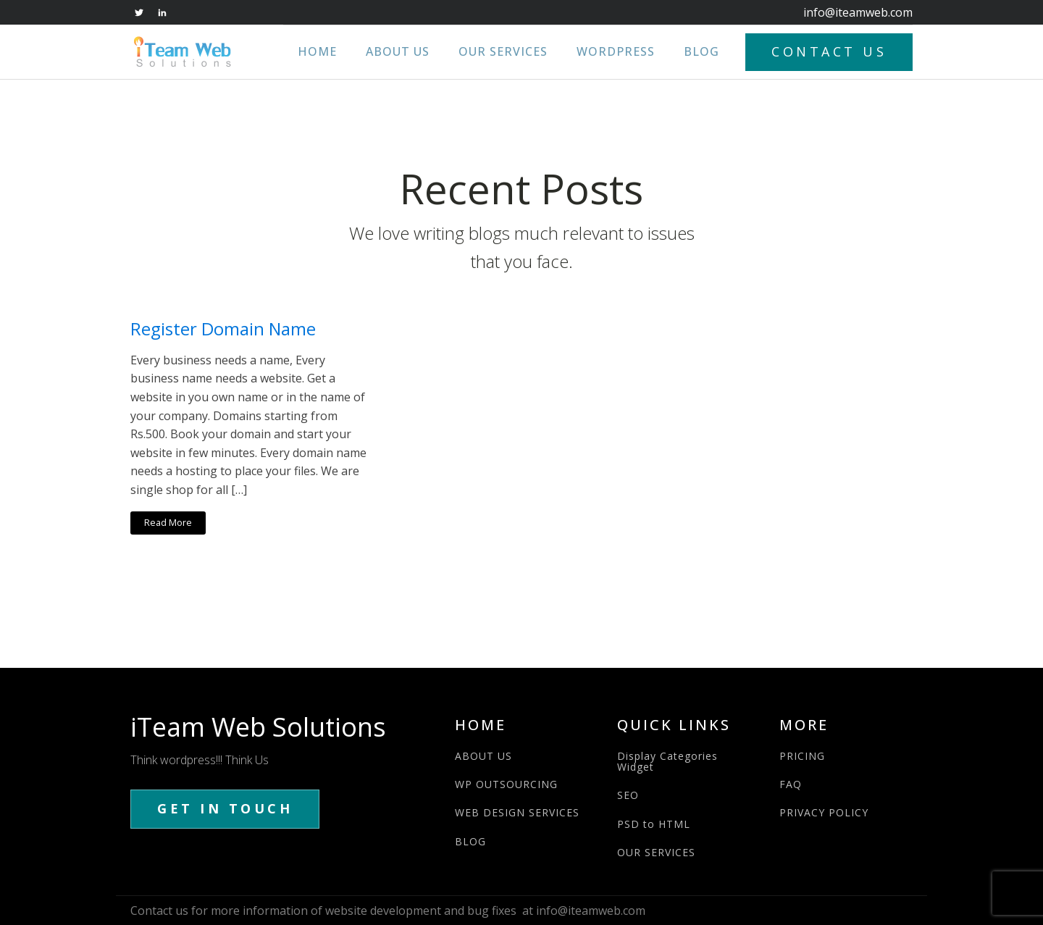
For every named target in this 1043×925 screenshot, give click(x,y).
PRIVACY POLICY (823, 812)
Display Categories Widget (667, 761)
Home (317, 51)
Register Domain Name (223, 329)
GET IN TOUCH (225, 808)
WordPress (616, 51)
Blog (701, 51)
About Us (398, 51)
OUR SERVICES (656, 852)
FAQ (790, 784)
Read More (168, 522)
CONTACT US (829, 51)
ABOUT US (483, 755)
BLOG (470, 841)
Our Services (503, 51)
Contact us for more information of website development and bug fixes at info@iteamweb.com (387, 910)
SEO (628, 795)
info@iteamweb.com (858, 12)
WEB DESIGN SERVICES (517, 812)
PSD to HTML (653, 824)
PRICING (802, 755)
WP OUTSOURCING (506, 784)
